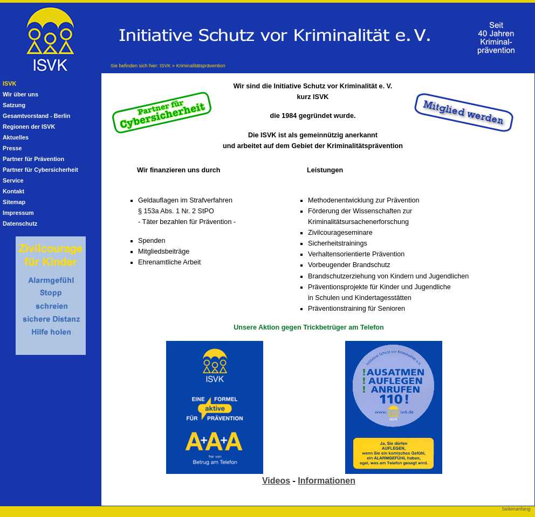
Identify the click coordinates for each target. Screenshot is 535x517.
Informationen (326, 480)
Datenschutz (20, 223)
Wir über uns (20, 94)
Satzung (14, 105)
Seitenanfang (516, 509)
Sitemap (14, 202)
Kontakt (13, 191)
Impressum (18, 212)
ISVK (165, 65)
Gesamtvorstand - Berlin (36, 116)
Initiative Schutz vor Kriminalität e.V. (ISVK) (46, 30)
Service (13, 180)
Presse (12, 148)
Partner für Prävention (33, 159)
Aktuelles (16, 137)
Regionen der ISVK (29, 126)
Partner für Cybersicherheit (40, 169)
